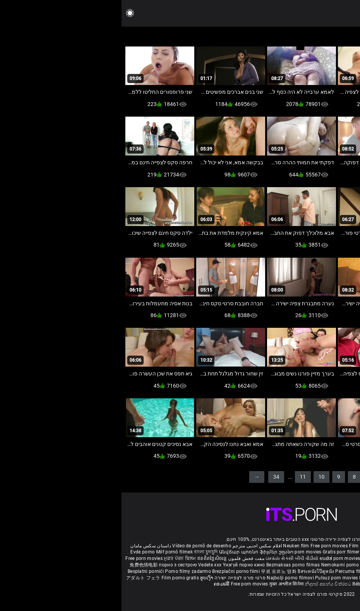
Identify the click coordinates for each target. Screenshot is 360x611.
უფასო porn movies (179, 552)
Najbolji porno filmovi (168, 578)
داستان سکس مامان (29, 545)
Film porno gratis (59, 578)
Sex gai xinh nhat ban (286, 545)
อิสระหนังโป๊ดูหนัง (195, 571)
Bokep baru (250, 578)
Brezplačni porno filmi (115, 571)
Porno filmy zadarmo (67, 571)
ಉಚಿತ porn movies (219, 558)
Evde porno (21, 552)
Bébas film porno (249, 584)
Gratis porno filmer (281, 571)
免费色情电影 (22, 565)
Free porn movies (208, 545)
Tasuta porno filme (284, 578)
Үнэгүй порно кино (123, 565)
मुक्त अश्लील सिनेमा (166, 584)
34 (155, 477)
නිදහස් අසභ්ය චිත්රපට (207, 584)
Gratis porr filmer (220, 552)
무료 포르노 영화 (157, 571)
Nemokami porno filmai (226, 565)
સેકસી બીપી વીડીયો (178, 558)
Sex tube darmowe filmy (328, 571)
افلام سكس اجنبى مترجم (135, 545)
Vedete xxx (88, 565)
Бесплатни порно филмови (321, 565)
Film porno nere (244, 545)
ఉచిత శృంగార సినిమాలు (294, 558)
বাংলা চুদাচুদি (84, 552)
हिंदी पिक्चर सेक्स (255, 558)
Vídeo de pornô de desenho (80, 545)
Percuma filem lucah (237, 571)
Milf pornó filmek (53, 552)
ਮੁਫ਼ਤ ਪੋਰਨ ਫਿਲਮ (59, 558)
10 (200, 477)
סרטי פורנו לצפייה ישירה (118, 578)
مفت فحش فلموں (124, 558)
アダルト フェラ (21, 578)
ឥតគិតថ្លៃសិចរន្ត (91, 558)
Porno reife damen (331, 545)
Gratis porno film (271, 565)
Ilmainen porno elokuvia (266, 552)
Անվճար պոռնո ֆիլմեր (127, 552)
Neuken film (174, 545)
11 (181, 477)
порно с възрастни (314, 552)
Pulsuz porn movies (216, 578)
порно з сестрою (56, 565)
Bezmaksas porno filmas (172, 565)
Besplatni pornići (24, 571)
